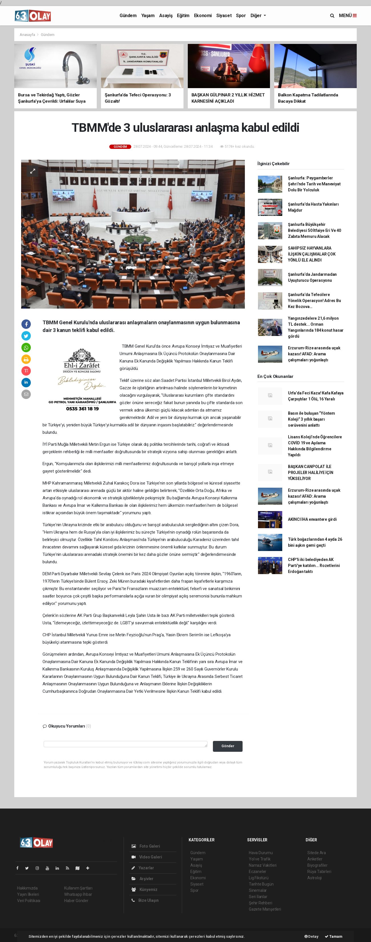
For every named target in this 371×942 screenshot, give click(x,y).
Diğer (257, 15)
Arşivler (143, 878)
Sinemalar (258, 890)
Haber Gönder (76, 900)
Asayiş (166, 15)
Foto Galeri (146, 846)
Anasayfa (28, 35)
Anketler (314, 859)
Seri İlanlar (258, 896)
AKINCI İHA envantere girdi (312, 519)
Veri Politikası (28, 900)
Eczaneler (257, 871)
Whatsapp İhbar (78, 894)
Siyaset (223, 15)
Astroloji (314, 878)
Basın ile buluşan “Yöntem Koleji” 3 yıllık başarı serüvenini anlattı (311, 419)
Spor (241, 15)
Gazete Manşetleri (265, 909)
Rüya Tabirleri (319, 871)
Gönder (227, 746)
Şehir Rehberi (260, 903)
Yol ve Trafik (260, 859)
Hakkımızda (27, 888)
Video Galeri (147, 857)
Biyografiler (317, 865)
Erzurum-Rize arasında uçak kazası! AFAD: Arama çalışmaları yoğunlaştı (314, 354)
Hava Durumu (261, 852)
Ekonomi (203, 15)
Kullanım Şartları (78, 888)
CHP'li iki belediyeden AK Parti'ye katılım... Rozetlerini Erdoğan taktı (314, 565)
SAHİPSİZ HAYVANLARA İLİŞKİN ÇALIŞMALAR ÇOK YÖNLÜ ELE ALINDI (312, 254)
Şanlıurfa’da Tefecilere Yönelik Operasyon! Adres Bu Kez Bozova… (314, 300)
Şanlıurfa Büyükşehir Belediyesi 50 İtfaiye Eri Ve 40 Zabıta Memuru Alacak (314, 230)
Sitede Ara (316, 852)
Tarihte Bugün (261, 884)
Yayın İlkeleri (28, 894)
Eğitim (183, 15)
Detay (311, 936)
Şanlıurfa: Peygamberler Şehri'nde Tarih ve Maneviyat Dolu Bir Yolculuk (314, 184)
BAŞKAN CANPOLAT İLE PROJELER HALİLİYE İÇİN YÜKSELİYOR (310, 472)
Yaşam (148, 15)
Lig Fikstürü (259, 878)
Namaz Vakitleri (263, 865)
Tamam (333, 936)
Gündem (128, 15)
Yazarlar (143, 868)
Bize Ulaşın (145, 900)
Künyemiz (145, 889)
